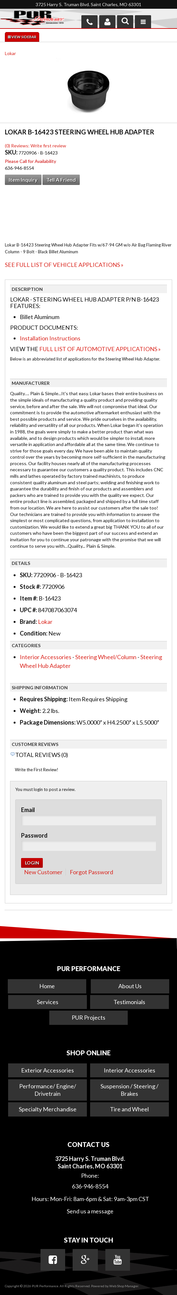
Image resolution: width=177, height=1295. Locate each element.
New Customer (43, 872)
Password (34, 835)
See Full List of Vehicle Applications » (64, 264)
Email (28, 809)
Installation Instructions (50, 338)
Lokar (10, 53)
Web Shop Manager (123, 1286)
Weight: (30, 710)
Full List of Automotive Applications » (100, 348)
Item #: (29, 598)
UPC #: (29, 609)
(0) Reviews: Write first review (35, 145)
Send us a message (90, 1211)
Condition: (33, 633)
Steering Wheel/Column (105, 656)
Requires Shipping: (44, 699)
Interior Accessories (45, 656)
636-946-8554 (90, 1186)
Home (47, 986)
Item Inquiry (23, 180)
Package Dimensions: (48, 722)
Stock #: (31, 586)
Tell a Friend (61, 180)
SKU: (11, 152)
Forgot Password (91, 872)
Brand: (28, 621)
